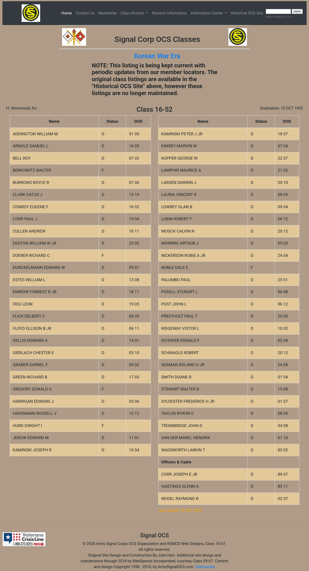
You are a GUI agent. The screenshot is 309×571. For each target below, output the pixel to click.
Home (68, 12)
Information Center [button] (207, 13)
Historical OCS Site (247, 13)
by (287, 16)
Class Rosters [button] (133, 13)
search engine (273, 16)
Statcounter (205, 567)
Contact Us (85, 13)
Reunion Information (169, 13)
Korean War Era (157, 56)
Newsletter (107, 13)
